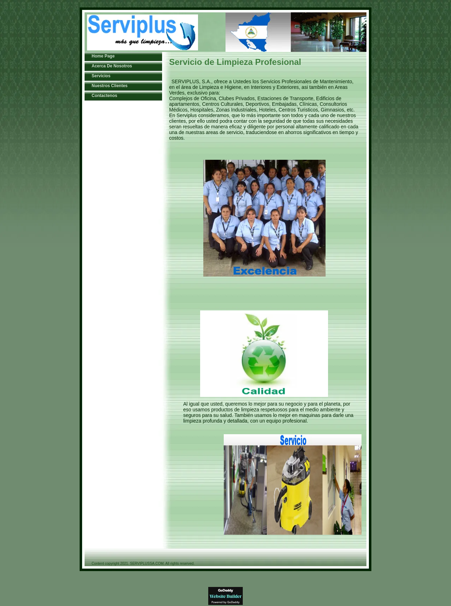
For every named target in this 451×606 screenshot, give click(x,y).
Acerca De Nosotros (112, 65)
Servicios (101, 75)
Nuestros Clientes (110, 85)
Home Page (103, 56)
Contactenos (104, 95)
